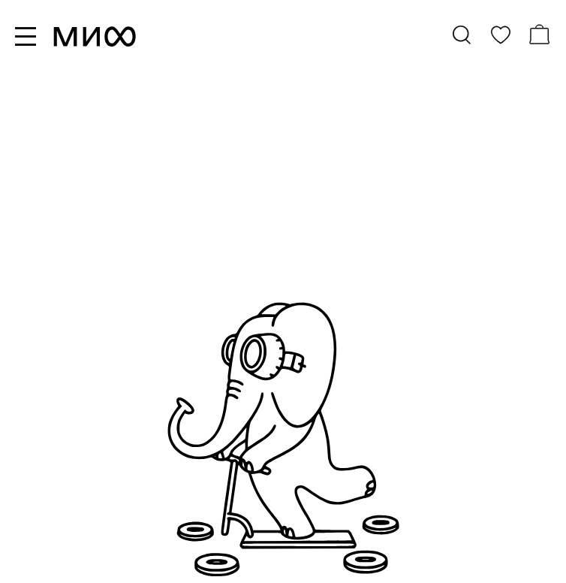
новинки (182, 228)
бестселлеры (196, 247)
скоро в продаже (207, 266)
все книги (186, 209)
